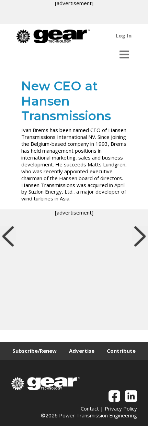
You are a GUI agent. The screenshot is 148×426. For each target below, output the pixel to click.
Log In (124, 35)
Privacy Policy (121, 408)
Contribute (121, 350)
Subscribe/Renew (34, 350)
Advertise (81, 350)
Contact (90, 408)
